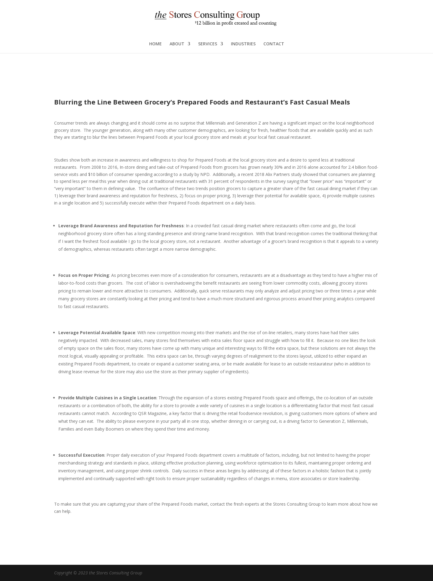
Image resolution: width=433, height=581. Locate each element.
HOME (155, 44)
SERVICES (207, 44)
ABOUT (177, 44)
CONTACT (273, 44)
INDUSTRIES (243, 44)
